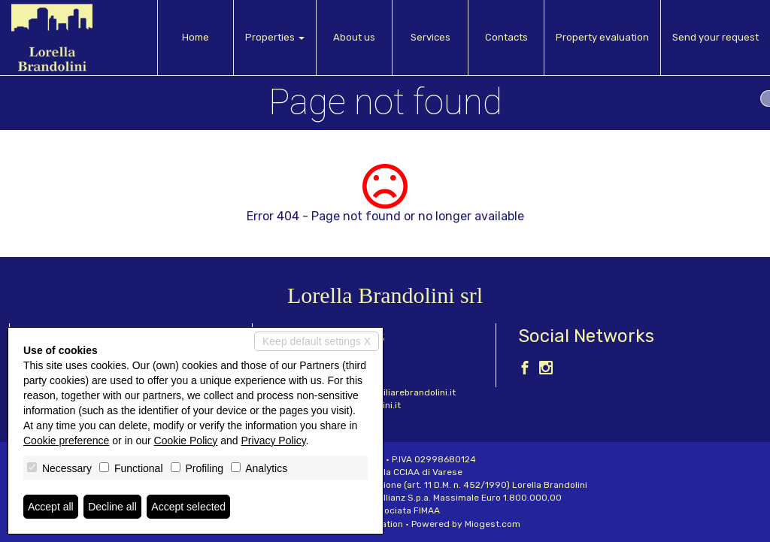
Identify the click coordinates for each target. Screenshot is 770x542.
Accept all (51, 507)
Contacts (506, 37)
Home (195, 37)
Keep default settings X (316, 341)
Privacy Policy (273, 441)
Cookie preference (66, 441)
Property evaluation (602, 37)
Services (430, 37)
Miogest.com (492, 524)
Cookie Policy (186, 441)
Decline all (112, 507)
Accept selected (188, 507)
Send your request (715, 37)
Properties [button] (275, 37)
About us (354, 37)
